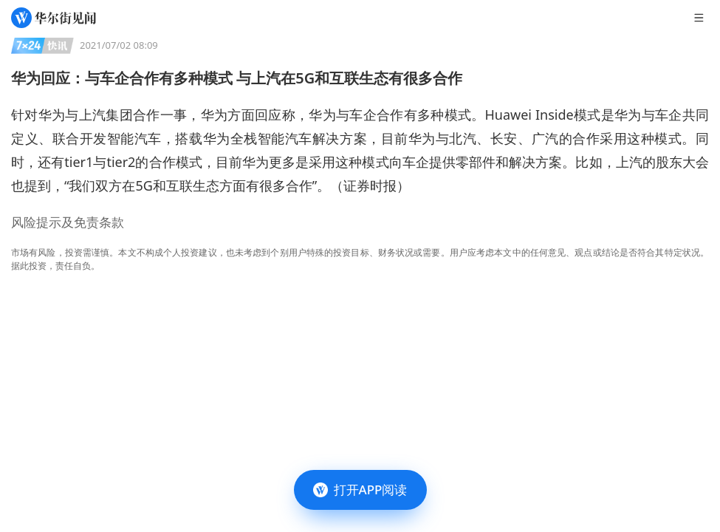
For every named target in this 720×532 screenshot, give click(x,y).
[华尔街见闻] (53, 17)
